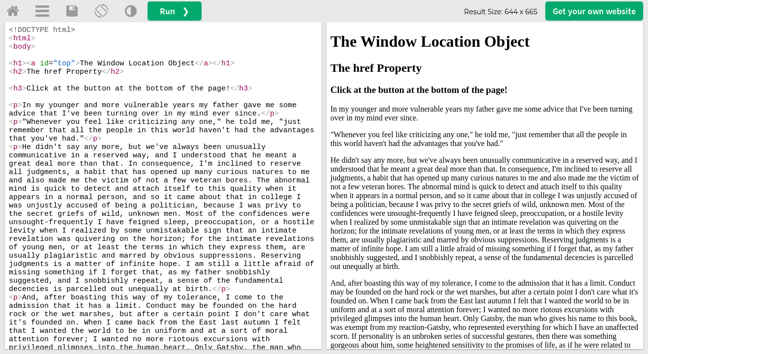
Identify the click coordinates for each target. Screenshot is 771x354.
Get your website (594, 11)
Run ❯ (174, 11)
